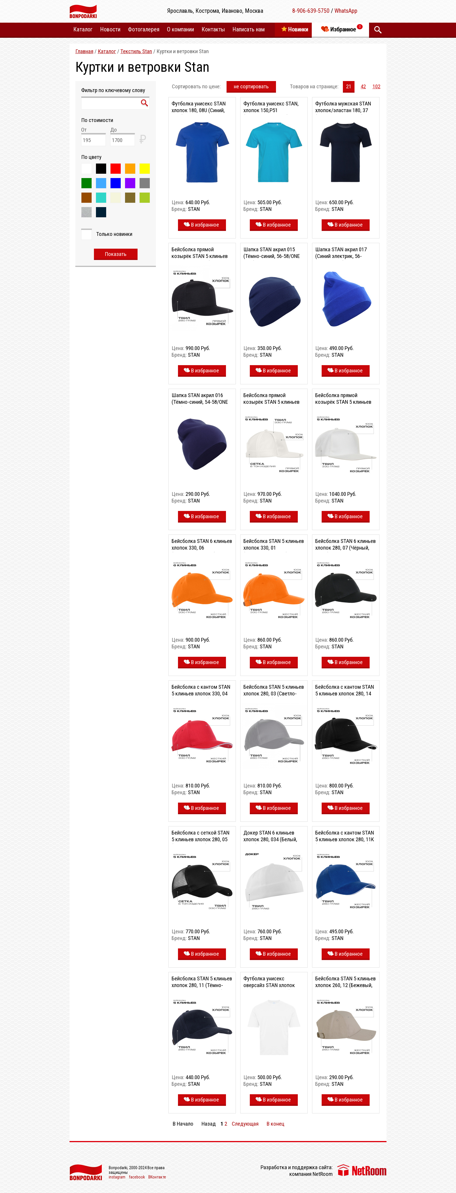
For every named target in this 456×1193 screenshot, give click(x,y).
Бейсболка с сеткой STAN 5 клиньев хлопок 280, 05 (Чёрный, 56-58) (200, 839)
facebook (136, 1177)
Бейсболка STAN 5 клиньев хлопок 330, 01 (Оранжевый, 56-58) (273, 548)
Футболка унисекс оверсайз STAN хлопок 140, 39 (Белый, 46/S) (269, 985)
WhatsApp (345, 10)
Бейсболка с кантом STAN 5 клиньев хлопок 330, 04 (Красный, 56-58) (201, 693)
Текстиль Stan (136, 51)
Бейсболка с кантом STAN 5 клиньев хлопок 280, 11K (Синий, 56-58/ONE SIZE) (344, 839)
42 (363, 86)
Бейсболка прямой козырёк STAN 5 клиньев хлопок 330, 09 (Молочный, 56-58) (273, 405)
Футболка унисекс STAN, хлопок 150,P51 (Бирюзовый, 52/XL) (271, 110)
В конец (275, 1123)
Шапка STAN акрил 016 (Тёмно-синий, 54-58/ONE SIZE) (200, 402)
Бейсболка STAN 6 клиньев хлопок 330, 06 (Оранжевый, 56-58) (202, 548)
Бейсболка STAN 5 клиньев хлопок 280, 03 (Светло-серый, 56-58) (273, 693)
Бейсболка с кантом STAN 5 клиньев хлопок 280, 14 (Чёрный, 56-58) (344, 693)
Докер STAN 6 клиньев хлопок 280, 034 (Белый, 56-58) (270, 839)
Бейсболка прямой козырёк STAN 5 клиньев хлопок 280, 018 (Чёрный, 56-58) (200, 259)
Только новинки (114, 234)
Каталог (107, 51)
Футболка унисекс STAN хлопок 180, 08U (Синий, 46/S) (199, 110)
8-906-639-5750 (310, 10)
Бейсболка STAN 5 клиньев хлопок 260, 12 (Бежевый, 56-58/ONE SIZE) (345, 985)
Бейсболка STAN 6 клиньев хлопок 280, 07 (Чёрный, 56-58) (345, 548)
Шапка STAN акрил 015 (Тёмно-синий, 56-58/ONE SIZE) (271, 256)
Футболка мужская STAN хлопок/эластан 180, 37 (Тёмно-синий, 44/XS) (343, 110)
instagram (117, 1177)
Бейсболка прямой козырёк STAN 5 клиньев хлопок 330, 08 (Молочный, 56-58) (345, 405)
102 (376, 86)
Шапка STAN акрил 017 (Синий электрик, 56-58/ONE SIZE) (341, 256)
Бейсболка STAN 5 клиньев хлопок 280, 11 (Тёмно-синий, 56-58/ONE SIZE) (202, 985)
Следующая (245, 1123)
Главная (84, 51)
